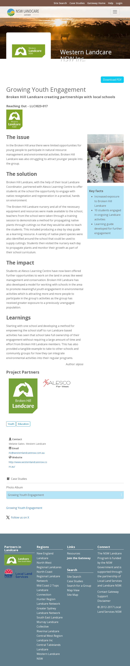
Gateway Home (96, 3)
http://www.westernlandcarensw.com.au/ (28, 464)
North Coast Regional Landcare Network (48, 576)
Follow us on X (20, 517)
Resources (73, 553)
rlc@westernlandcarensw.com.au (27, 452)
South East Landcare (50, 617)
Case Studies (77, 3)
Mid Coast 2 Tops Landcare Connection (48, 590)
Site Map (72, 595)
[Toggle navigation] (115, 11)
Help (110, 3)
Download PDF (112, 80)
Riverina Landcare (48, 631)
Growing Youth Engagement (26, 495)
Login (119, 3)
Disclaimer (104, 601)
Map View (73, 590)
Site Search (60, 3)
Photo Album (14, 487)
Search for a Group (79, 586)
